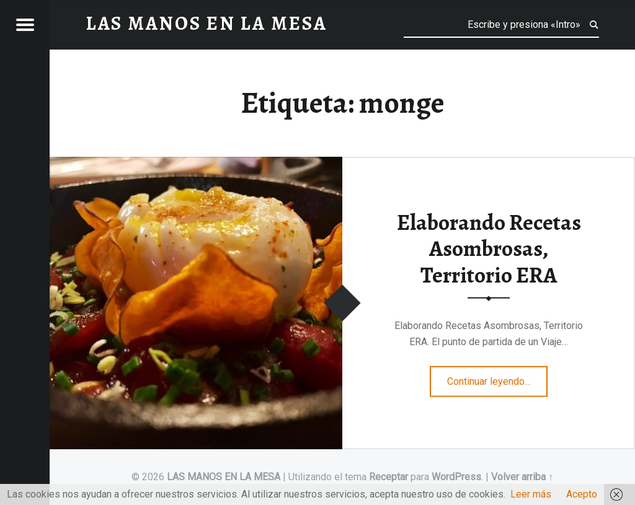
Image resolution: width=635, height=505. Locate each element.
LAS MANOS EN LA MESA (223, 477)
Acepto (581, 494)
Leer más (530, 494)
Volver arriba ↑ (522, 477)
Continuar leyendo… (497, 377)
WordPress (456, 477)
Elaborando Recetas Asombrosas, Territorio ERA (489, 248)
